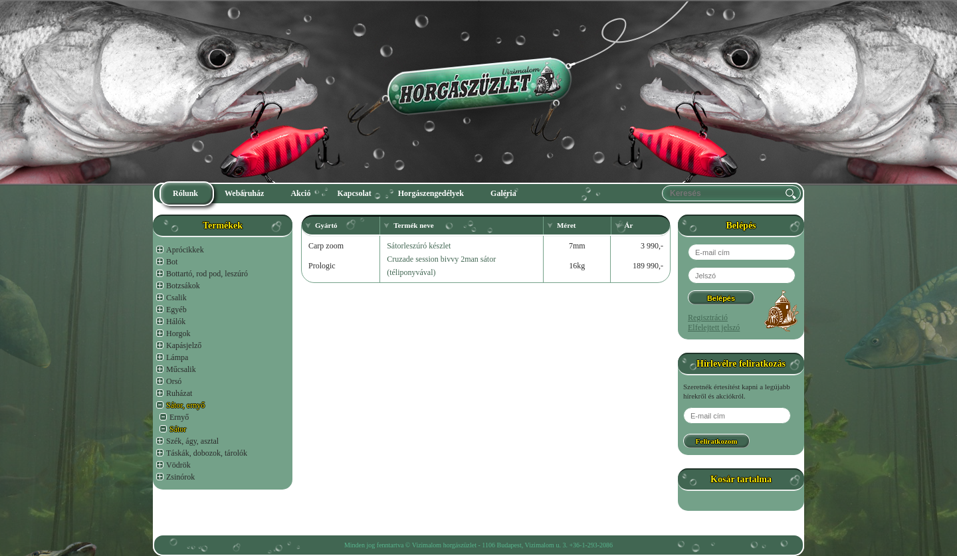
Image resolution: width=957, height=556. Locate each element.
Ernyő (179, 417)
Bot (171, 261)
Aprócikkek (185, 249)
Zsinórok (180, 477)
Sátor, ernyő (185, 405)
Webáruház (244, 193)
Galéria (503, 193)
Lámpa (177, 357)
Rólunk (185, 193)
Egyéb (176, 309)
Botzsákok (183, 285)
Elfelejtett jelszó (714, 327)
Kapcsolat (354, 193)
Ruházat (179, 393)
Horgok (178, 333)
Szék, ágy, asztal (192, 441)
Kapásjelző (183, 345)
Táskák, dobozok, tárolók (206, 453)
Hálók (175, 321)
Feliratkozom (717, 441)
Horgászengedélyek (431, 193)
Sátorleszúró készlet (419, 245)
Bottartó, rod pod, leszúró (207, 273)
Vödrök (178, 465)
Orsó (173, 381)
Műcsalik (181, 369)
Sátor (177, 429)
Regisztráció (708, 317)
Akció (300, 193)
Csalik (176, 297)
